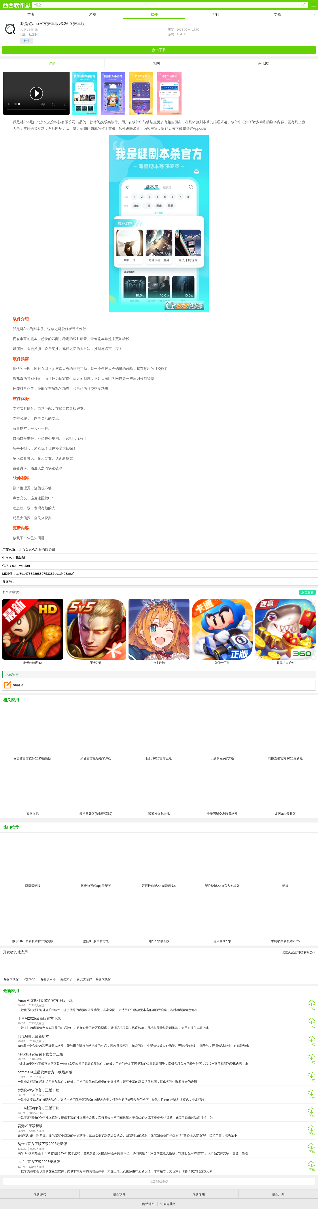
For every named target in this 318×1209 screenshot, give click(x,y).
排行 (215, 14)
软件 (154, 14)
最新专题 (199, 1194)
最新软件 (119, 1194)
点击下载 (159, 50)
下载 (312, 1008)
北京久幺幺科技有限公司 (37, 550)
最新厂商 (278, 1194)
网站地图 (148, 1204)
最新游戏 (40, 1194)
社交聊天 (34, 34)
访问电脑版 (168, 1204)
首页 (30, 14)
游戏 (92, 14)
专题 (277, 14)
